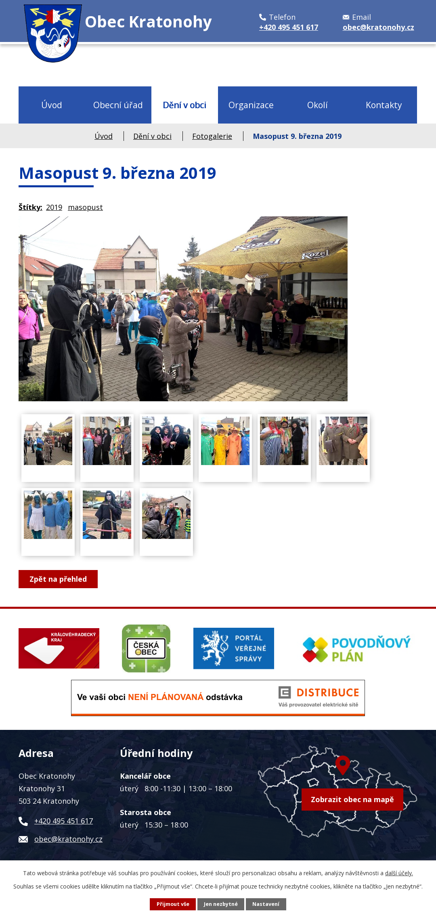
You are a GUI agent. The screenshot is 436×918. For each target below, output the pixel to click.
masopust (85, 207)
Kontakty (384, 105)
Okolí (317, 105)
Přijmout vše (173, 904)
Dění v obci (184, 105)
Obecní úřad (118, 105)
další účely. (399, 873)
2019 (54, 207)
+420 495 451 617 (63, 821)
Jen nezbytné (221, 904)
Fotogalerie (212, 136)
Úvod (51, 105)
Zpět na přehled (58, 579)
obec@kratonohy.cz (68, 839)
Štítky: (30, 207)
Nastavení (265, 904)
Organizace (251, 105)
